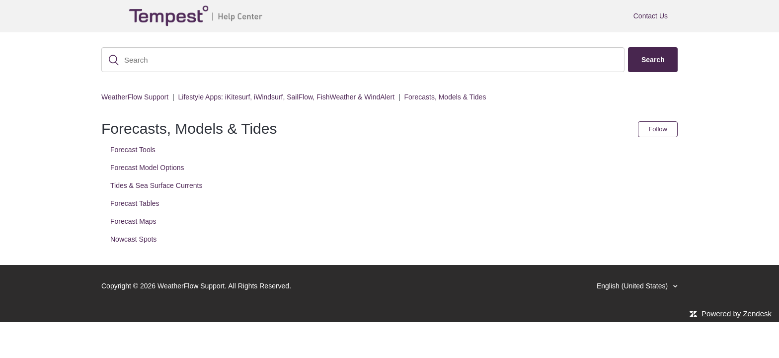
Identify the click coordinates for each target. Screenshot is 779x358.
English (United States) (633, 286)
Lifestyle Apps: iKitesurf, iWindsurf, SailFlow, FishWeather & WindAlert (286, 97)
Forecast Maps (133, 221)
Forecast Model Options (147, 168)
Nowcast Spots (133, 239)
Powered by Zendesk (736, 313)
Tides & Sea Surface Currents (156, 185)
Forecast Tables (134, 203)
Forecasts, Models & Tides (445, 97)
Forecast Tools (133, 150)
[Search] (362, 59)
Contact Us (650, 16)
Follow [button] (657, 129)
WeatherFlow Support (134, 97)
